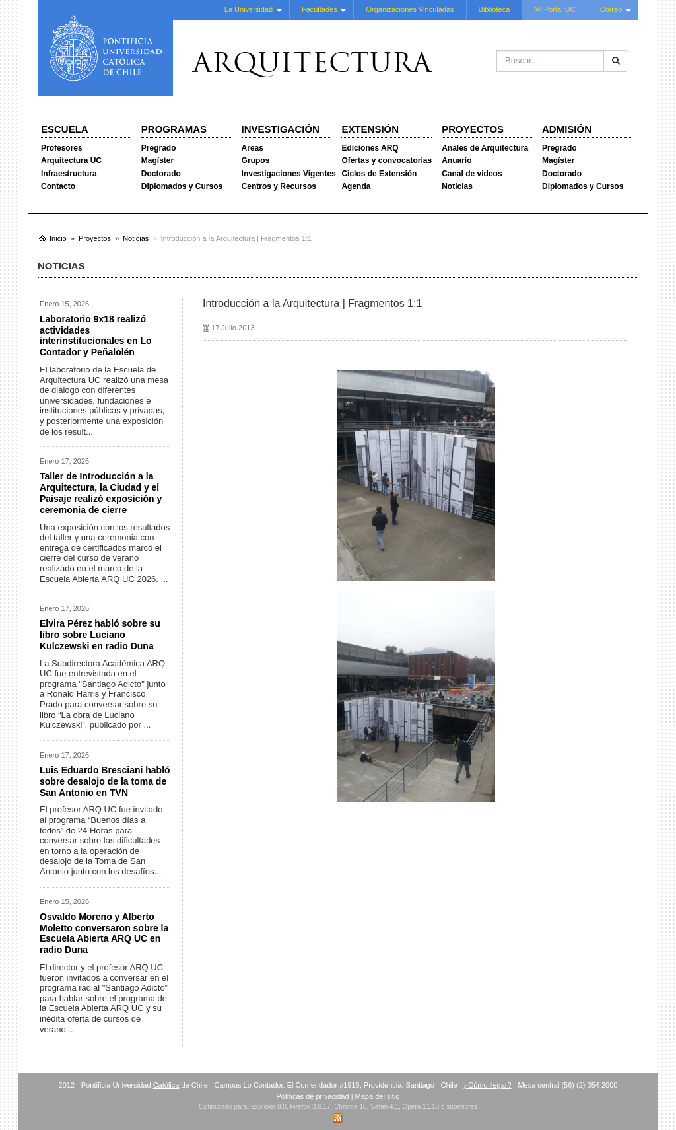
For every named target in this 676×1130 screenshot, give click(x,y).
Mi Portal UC (554, 9)
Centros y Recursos (279, 186)
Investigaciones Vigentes (289, 173)
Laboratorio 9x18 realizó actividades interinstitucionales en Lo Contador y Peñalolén (96, 335)
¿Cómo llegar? (487, 1085)
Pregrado (158, 148)
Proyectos (473, 129)
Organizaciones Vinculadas (410, 9)
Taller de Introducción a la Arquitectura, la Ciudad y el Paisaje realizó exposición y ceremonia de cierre (101, 492)
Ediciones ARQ (369, 148)
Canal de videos (472, 173)
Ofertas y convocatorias (386, 160)
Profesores (62, 148)
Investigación (281, 129)
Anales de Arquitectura (485, 148)
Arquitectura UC (71, 160)
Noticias (457, 186)
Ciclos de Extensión (379, 173)
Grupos (256, 160)
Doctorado (161, 173)
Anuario (456, 160)
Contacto (58, 186)
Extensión (370, 129)
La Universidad (248, 9)
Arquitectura (312, 65)
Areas (252, 148)
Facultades (319, 9)
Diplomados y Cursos (181, 186)
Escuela (64, 129)
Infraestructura (69, 173)
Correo (611, 9)
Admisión (567, 129)
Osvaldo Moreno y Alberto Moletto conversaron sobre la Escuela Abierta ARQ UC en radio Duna (104, 933)
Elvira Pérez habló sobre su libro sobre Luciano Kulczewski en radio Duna (100, 634)
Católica (166, 1085)
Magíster (157, 160)
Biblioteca (494, 9)
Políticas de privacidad (313, 1096)
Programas (174, 129)
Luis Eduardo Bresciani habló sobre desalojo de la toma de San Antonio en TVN (105, 781)
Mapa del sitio (377, 1096)
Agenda (355, 186)
